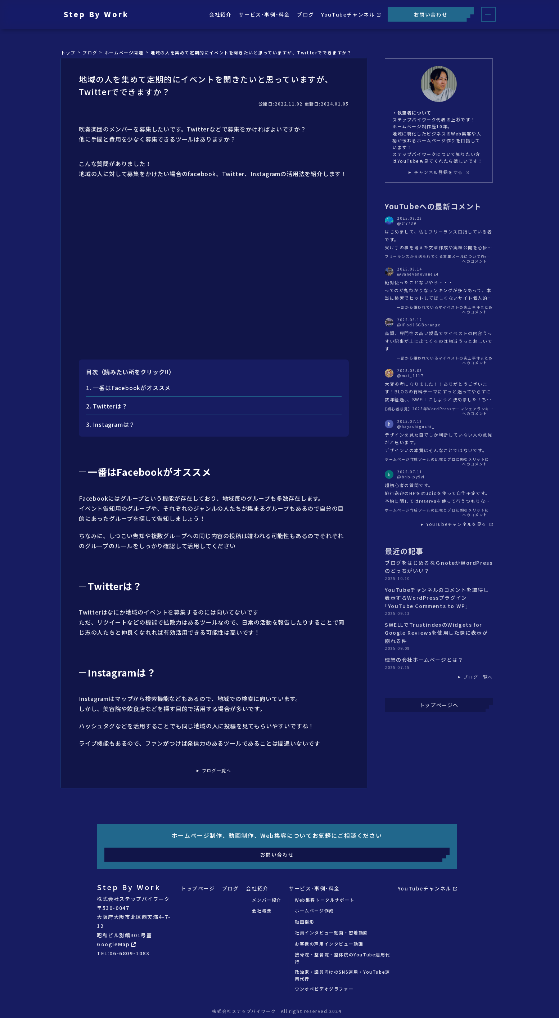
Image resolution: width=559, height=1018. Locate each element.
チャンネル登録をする (441, 172)
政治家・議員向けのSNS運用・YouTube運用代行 (342, 975)
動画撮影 (304, 922)
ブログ (305, 14)
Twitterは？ (110, 406)
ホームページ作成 (314, 910)
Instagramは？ (114, 424)
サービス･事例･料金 (264, 14)
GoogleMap (116, 944)
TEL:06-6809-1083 (123, 953)
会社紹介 (220, 14)
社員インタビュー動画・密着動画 (331, 932)
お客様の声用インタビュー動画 (329, 944)
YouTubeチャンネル (350, 14)
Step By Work (96, 14)
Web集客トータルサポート (325, 900)
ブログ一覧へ (216, 770)
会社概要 (261, 910)
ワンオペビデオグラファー (324, 989)
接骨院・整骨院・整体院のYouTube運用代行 (342, 957)
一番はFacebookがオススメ (132, 387)
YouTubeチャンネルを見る (459, 524)
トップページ (198, 888)
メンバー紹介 (266, 900)
